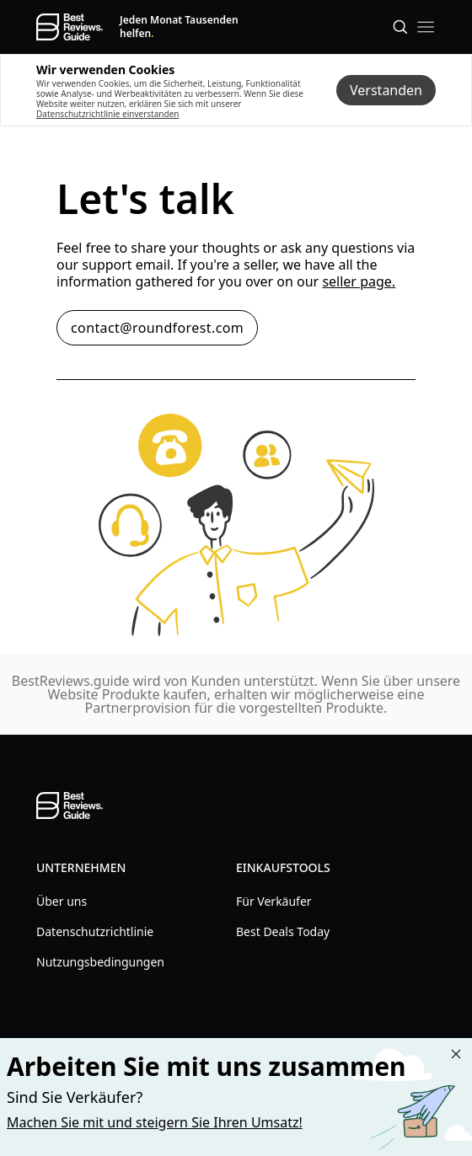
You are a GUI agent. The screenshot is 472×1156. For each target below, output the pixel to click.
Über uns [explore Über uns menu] (61, 901)
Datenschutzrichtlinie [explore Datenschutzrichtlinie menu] (94, 931)
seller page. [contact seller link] (358, 281)
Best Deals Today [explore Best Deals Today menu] (283, 931)
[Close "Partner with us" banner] (456, 1054)
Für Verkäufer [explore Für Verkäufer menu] (274, 901)
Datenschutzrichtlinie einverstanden (107, 114)
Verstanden (386, 90)
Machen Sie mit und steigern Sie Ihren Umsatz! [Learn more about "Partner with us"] (155, 1122)
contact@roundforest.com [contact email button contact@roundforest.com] (157, 327)
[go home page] (69, 26)
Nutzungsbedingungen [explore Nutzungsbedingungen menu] (100, 962)
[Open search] (400, 27)
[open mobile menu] (426, 27)
